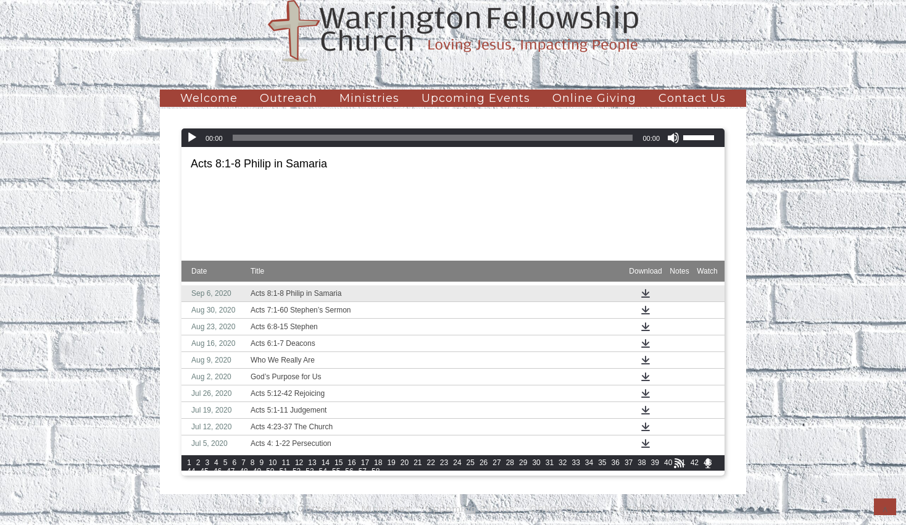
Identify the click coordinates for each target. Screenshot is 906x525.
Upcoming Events (476, 98)
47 (230, 471)
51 (284, 471)
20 (405, 462)
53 (309, 471)
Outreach (288, 98)
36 (616, 462)
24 (457, 462)
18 (378, 462)
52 (297, 471)
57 (363, 471)
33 (575, 462)
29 (523, 462)
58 (376, 471)
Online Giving (594, 98)
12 (299, 462)
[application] (453, 137)
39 (655, 462)
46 (218, 471)
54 (323, 471)
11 (286, 462)
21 (418, 462)
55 (336, 471)
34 (589, 462)
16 (351, 462)
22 (431, 462)
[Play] (192, 138)
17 (365, 462)
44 (191, 471)
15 (339, 462)
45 (204, 471)
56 (349, 471)
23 (444, 462)
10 (272, 462)
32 (563, 462)
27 (496, 462)
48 (243, 471)
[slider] (433, 138)
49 (257, 471)
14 (326, 462)
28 (510, 462)
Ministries (369, 98)
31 (550, 462)
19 (391, 462)
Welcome (209, 98)
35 (602, 462)
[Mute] (673, 138)
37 (629, 462)
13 (312, 462)
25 (471, 462)
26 (484, 462)
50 (270, 471)
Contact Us (692, 98)
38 (642, 462)
